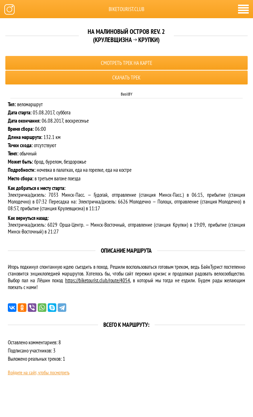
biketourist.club (126, 9)
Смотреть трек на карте (126, 63)
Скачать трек (126, 77)
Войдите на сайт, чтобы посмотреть (38, 372)
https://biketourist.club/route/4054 (97, 280)
